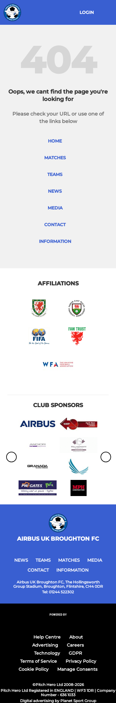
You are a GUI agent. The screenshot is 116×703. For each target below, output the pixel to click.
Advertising (45, 645)
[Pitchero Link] (58, 623)
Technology (47, 653)
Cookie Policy (34, 669)
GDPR (75, 653)
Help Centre (47, 637)
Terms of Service (38, 661)
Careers (75, 645)
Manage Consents (77, 669)
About (76, 637)
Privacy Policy (81, 661)
